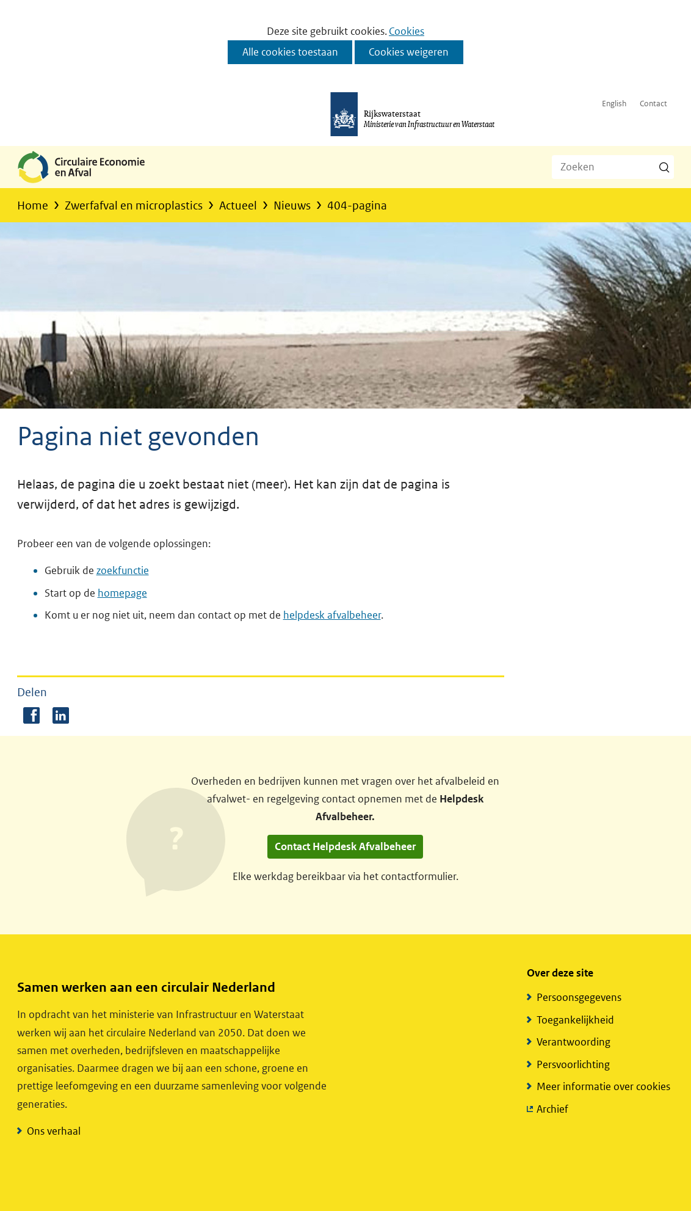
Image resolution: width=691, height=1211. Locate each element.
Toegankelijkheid (575, 1020)
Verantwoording (573, 1042)
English (614, 103)
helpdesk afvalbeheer (332, 615)
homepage (122, 593)
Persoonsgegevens (579, 997)
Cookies (406, 31)
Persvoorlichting (573, 1064)
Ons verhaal (54, 1131)
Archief (552, 1109)
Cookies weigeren (409, 52)
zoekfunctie (122, 570)
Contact (653, 103)
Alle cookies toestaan (290, 52)
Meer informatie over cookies (603, 1086)
